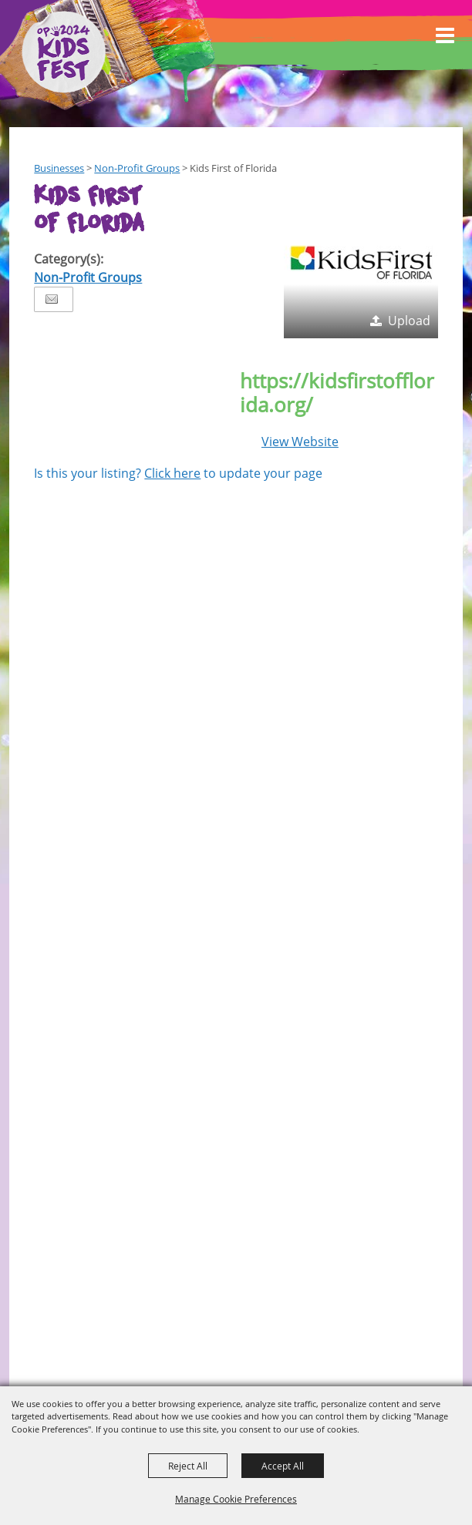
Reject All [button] (187, 1465)
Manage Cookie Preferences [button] (236, 1499)
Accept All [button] (282, 1465)
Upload (409, 320)
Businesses (59, 168)
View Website (300, 441)
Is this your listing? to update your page (178, 473)
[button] (361, 261)
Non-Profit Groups (137, 168)
